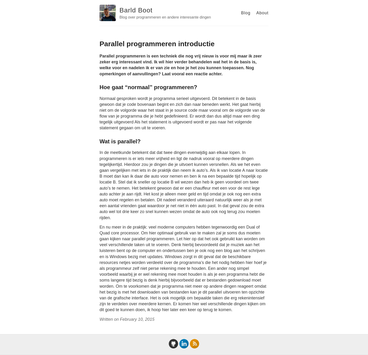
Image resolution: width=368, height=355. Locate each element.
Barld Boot (136, 10)
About (262, 13)
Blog (245, 13)
